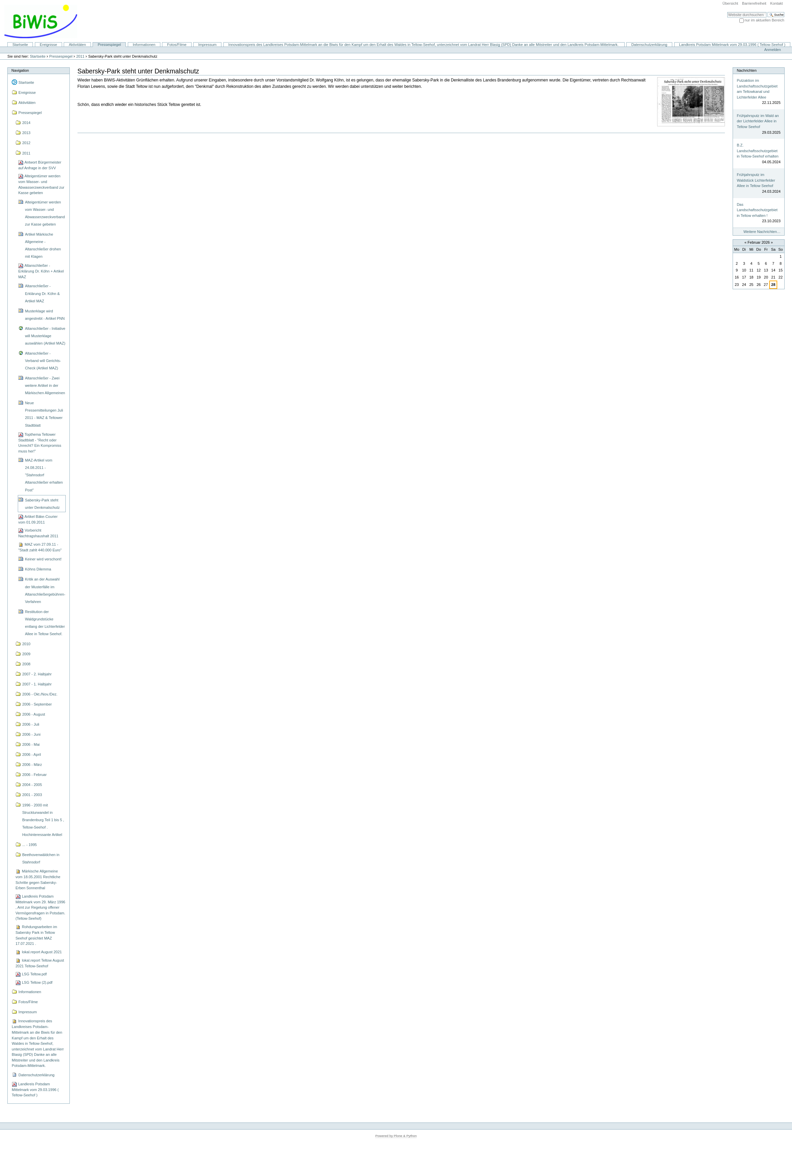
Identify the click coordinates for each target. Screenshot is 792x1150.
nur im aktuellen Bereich (764, 20)
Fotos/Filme (177, 45)
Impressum (207, 45)
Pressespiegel (109, 45)
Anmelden (772, 50)
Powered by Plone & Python (396, 1136)
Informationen (144, 45)
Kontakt (776, 3)
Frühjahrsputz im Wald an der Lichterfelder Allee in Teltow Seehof (758, 121)
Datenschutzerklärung (649, 45)
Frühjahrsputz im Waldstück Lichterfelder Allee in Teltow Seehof (756, 180)
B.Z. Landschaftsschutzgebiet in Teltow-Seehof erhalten (757, 150)
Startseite (20, 45)
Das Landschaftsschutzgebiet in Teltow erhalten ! (757, 210)
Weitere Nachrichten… (762, 232)
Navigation (20, 70)
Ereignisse (48, 45)
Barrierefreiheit (754, 3)
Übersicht (730, 3)
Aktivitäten (77, 45)
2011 (80, 56)
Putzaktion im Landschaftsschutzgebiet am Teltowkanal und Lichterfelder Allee (757, 88)
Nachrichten (746, 70)
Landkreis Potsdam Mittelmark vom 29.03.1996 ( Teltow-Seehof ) (732, 45)
